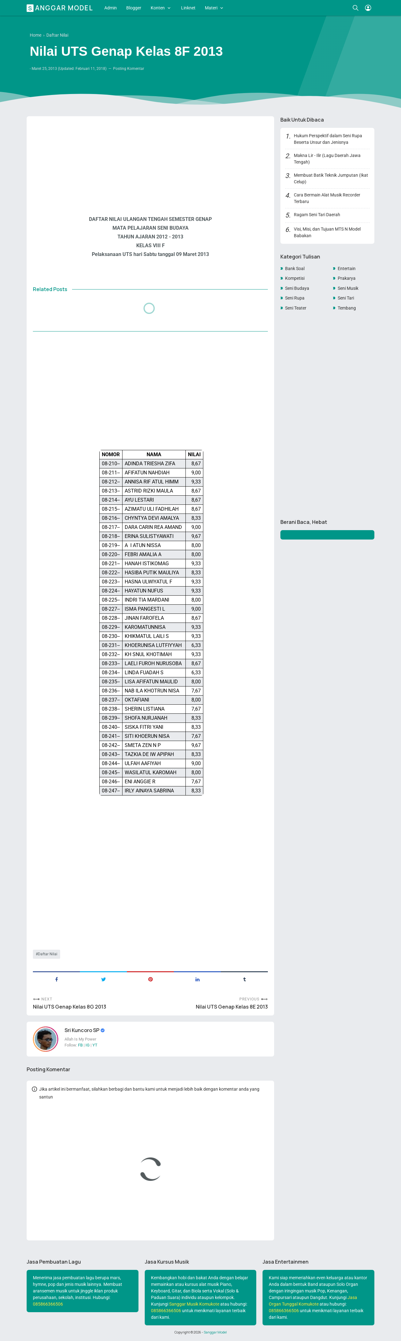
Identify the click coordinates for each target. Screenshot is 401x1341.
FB (80, 1045)
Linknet (188, 7)
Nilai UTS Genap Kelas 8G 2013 (69, 1007)
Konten (158, 7)
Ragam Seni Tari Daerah (317, 214)
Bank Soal (295, 268)
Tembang (347, 307)
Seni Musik (348, 288)
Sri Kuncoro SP (82, 1030)
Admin (110, 7)
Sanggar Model (60, 7)
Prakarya (347, 278)
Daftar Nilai (47, 954)
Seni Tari (346, 297)
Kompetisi (295, 278)
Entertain (347, 268)
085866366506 (48, 1304)
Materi (211, 7)
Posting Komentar (128, 68)
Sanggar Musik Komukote (194, 1304)
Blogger (133, 7)
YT (94, 1045)
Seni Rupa (295, 297)
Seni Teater (295, 307)
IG (88, 1045)
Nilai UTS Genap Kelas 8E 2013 (232, 1007)
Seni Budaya (297, 288)
